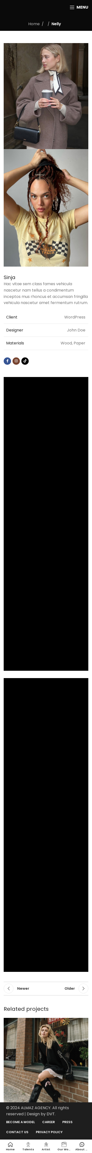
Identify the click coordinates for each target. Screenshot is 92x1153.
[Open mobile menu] (79, 7)
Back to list (46, 988)
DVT (51, 1114)
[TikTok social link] (25, 361)
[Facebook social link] (7, 361)
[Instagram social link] (16, 361)
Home (34, 24)
